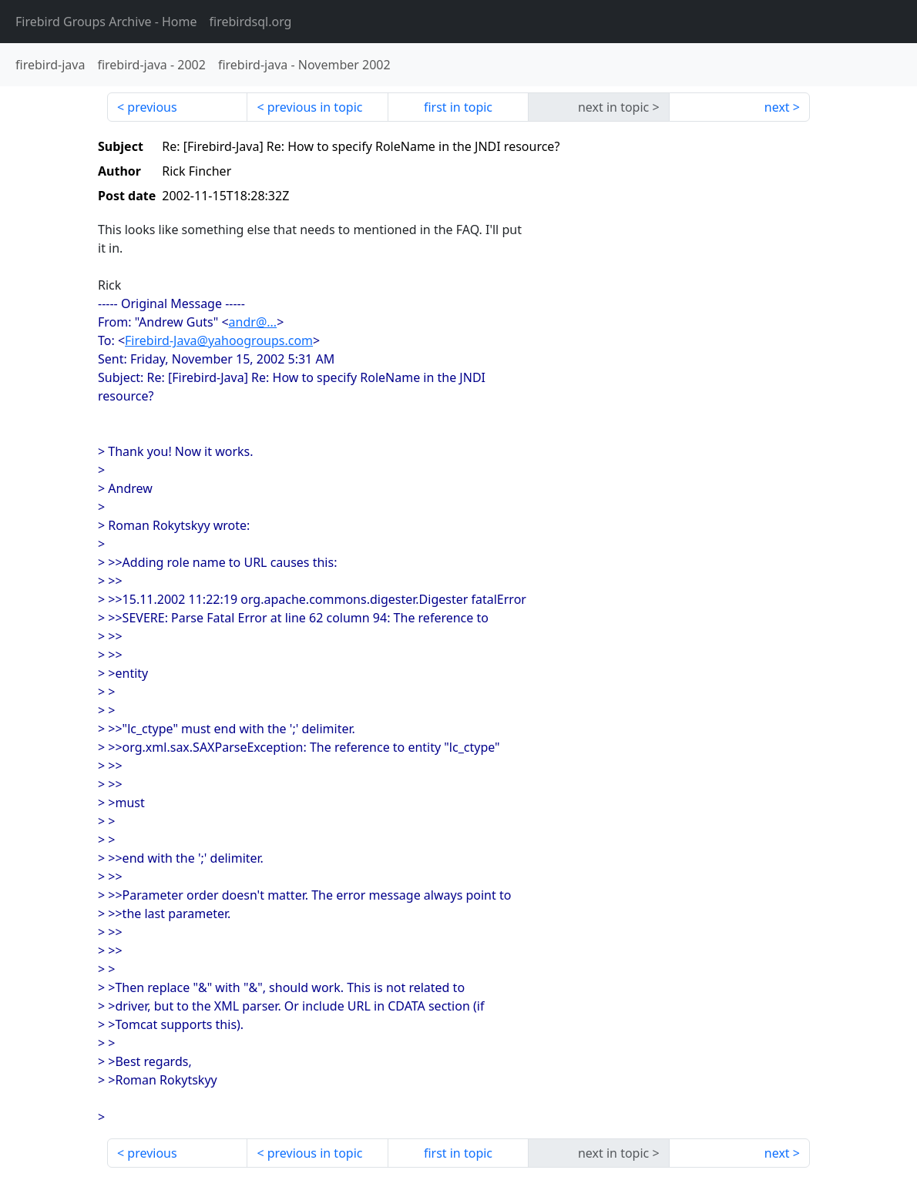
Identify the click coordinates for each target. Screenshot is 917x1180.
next (777, 107)
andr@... (253, 321)
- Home (106, 21)
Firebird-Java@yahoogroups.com (219, 340)
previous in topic (315, 107)
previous (151, 107)
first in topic (458, 107)
